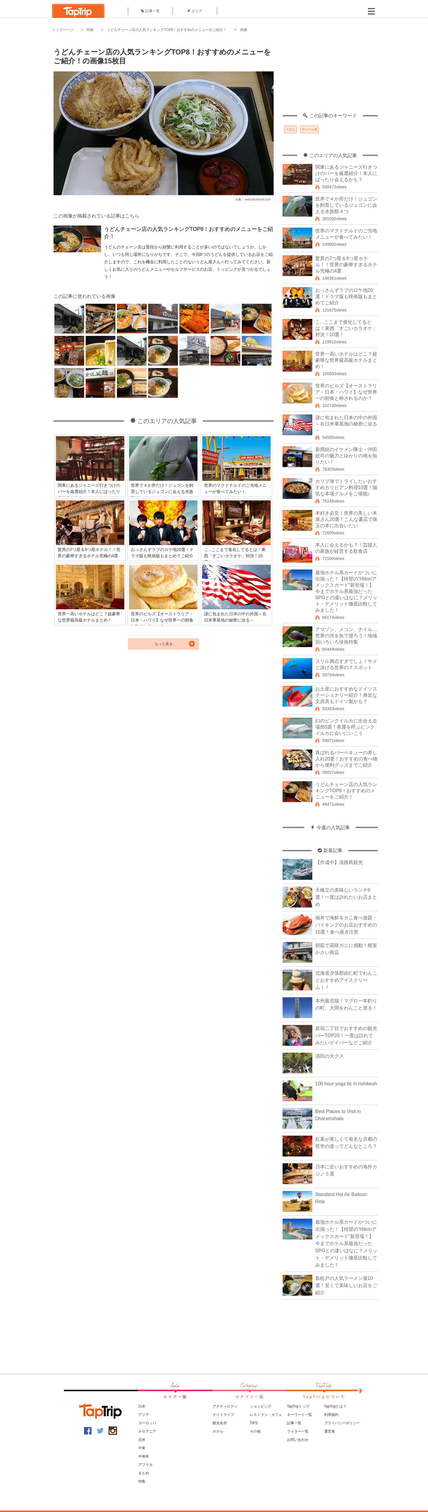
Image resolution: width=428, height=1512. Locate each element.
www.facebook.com (257, 199)
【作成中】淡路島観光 (339, 862)
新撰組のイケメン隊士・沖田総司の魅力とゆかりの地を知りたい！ (346, 455)
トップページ (62, 30)
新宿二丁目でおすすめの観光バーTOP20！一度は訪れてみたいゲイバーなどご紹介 (346, 1035)
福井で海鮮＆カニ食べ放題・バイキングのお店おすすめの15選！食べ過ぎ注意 (346, 925)
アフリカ (145, 1465)
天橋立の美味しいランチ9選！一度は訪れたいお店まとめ (346, 897)
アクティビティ (225, 1406)
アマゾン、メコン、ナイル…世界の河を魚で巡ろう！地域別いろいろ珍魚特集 (346, 635)
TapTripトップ (298, 1406)
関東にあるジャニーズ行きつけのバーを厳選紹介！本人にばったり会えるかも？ (346, 173)
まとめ (143, 1473)
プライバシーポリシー (342, 1423)
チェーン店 (309, 129)
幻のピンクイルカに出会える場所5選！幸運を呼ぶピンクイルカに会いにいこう (346, 727)
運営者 (329, 1431)
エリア (194, 11)
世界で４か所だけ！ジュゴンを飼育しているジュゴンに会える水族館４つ (346, 205)
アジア (143, 1415)
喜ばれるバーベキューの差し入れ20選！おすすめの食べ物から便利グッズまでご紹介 (346, 759)
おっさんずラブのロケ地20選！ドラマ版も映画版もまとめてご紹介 (346, 296)
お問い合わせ (297, 1440)
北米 (141, 1440)
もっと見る (164, 644)
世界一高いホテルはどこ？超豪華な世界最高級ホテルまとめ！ (346, 360)
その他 (255, 1431)
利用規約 (331, 1415)
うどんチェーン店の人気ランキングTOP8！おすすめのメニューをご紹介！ (167, 30)
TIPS (254, 1423)
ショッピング (260, 1406)
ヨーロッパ (147, 1423)
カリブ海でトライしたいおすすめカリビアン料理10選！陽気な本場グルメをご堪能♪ (346, 487)
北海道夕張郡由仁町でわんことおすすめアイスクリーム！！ (346, 980)
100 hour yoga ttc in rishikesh (346, 1083)
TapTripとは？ (335, 1406)
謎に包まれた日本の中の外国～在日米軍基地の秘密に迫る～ (346, 424)
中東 (141, 1448)
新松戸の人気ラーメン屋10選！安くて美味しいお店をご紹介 (346, 1285)
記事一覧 (150, 11)
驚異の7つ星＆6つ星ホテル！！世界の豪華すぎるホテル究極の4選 (346, 264)
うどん (290, 129)
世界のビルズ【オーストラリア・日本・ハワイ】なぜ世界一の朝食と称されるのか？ (346, 392)
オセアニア (147, 1431)
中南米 (143, 1456)
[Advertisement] (330, 76)
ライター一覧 (297, 1431)
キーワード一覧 (299, 1415)
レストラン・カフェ (266, 1415)
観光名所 (220, 1423)
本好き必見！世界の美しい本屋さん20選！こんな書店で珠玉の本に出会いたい (346, 519)
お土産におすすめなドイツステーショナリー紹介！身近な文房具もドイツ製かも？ (346, 695)
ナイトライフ (223, 1415)
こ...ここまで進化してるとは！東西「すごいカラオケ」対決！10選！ (346, 328)
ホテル (218, 1431)
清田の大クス (329, 1056)
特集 (90, 30)
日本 (141, 1406)
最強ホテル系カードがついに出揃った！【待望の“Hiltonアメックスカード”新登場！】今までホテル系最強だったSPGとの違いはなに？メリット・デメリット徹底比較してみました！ (346, 591)
